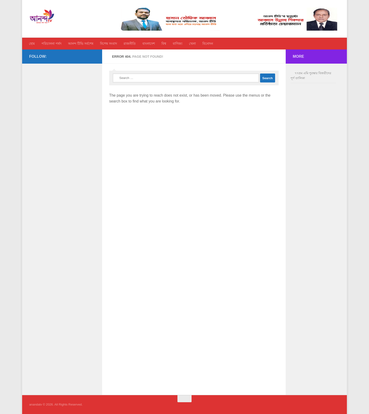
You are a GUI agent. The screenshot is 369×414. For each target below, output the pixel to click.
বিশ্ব (163, 43)
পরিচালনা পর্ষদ (51, 43)
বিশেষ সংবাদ (108, 43)
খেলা (192, 43)
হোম (32, 43)
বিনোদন (207, 43)
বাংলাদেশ (148, 43)
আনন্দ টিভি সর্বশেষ (80, 43)
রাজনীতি (130, 43)
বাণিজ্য (177, 43)
